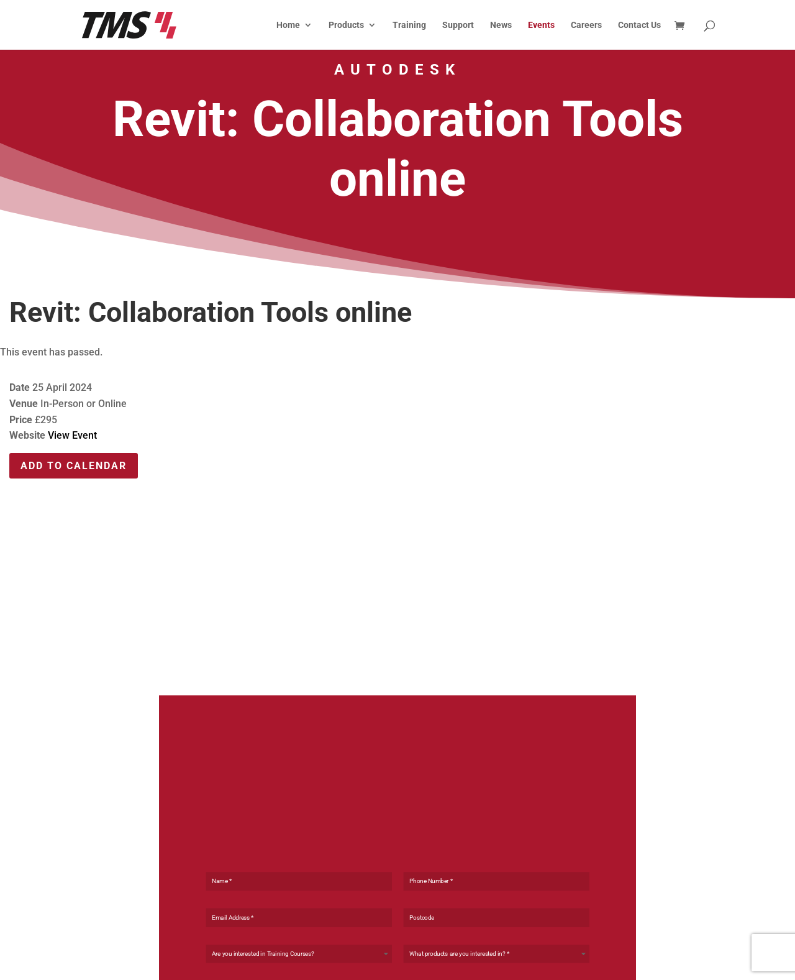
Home (288, 25)
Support (458, 25)
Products (346, 25)
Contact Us (639, 25)
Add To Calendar (73, 466)
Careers (586, 25)
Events (541, 25)
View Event (72, 435)
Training (409, 25)
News (501, 25)
